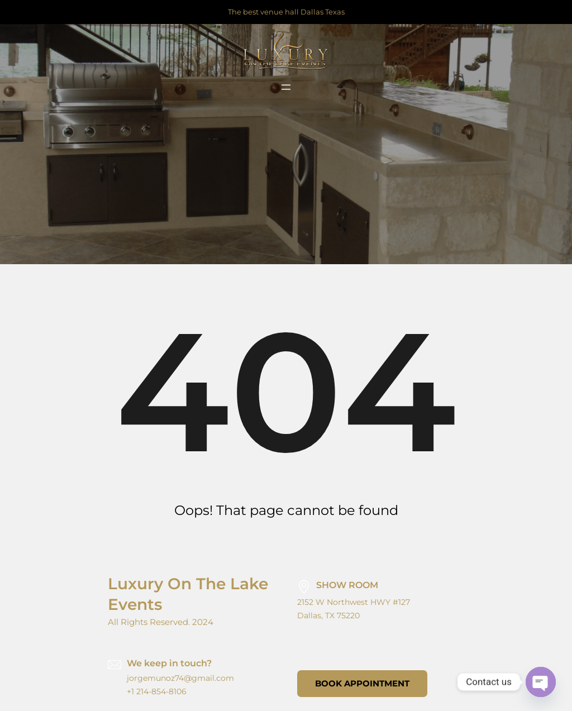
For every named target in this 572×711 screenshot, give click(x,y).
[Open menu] (286, 87)
